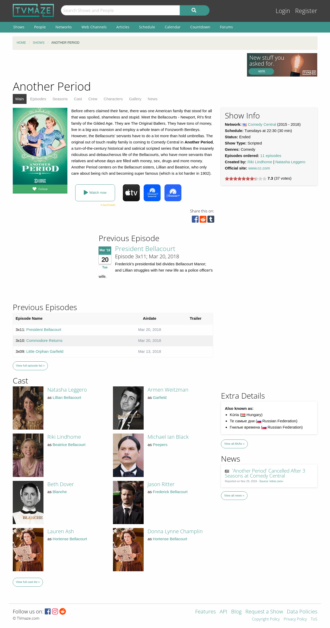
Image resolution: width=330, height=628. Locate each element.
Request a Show (264, 612)
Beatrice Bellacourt (69, 444)
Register (306, 11)
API (223, 612)
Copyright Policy (266, 619)
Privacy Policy (295, 619)
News (153, 99)
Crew (92, 99)
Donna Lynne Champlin (175, 531)
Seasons (60, 99)
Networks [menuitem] (63, 26)
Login (283, 11)
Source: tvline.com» (271, 481)
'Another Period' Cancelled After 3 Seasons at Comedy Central (265, 473)
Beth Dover (60, 484)
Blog (236, 612)
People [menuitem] (40, 26)
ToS (314, 619)
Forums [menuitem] (226, 26)
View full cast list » (28, 581)
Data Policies (302, 612)
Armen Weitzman (168, 389)
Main (19, 99)
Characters (113, 99)
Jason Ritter (161, 484)
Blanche (60, 491)
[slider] (245, 179)
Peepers (160, 444)
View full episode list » (30, 365)
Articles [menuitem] (122, 26)
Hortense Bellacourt (70, 539)
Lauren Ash (60, 531)
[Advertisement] (126, 65)
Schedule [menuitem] (147, 26)
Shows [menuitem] (18, 26)
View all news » (234, 495)
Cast (78, 99)
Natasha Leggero (290, 162)
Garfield (160, 397)
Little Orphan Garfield (45, 351)
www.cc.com (259, 168)
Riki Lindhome (260, 162)
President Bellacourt (145, 248)
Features (205, 612)
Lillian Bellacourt (67, 397)
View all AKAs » (234, 443)
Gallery (135, 99)
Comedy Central (262, 124)
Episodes (38, 99)
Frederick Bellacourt (170, 491)
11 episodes (270, 155)
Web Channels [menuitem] (94, 26)
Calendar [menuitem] (173, 26)
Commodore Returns (44, 340)
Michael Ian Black (168, 436)
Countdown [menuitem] (200, 26)
